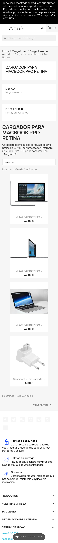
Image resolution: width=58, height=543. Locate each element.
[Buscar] (29, 38)
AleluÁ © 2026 (10, 533)
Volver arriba (42, 405)
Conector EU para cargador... (29, 378)
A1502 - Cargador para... (29, 216)
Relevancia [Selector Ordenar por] (29, 162)
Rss (22, 419)
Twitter (13, 419)
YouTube (30, 419)
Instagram (47, 419)
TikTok (5, 427)
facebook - (8, 539)
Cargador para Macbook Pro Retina (26, 69)
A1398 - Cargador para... (29, 324)
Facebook (5, 419)
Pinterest (39, 419)
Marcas (10, 89)
